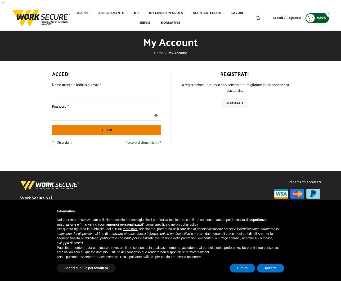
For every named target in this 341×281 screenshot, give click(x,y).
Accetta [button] (271, 268)
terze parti (130, 229)
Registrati (234, 103)
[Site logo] (41, 18)
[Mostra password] (156, 116)
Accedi (106, 130)
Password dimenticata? (143, 143)
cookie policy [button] (188, 224)
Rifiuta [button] (242, 268)
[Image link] (49, 185)
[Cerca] (258, 18)
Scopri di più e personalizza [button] (86, 268)
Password (60, 107)
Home (158, 53)
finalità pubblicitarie (84, 238)
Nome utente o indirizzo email (76, 85)
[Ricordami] (53, 142)
